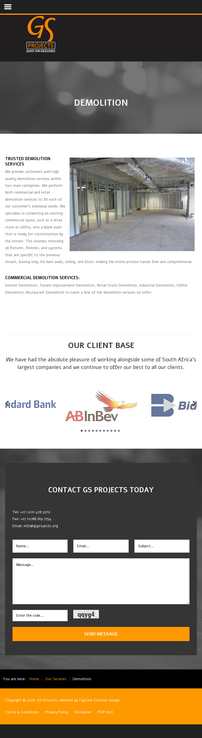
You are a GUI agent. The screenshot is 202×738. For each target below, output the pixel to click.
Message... (101, 581)
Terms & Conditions (22, 712)
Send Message (101, 634)
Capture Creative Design (99, 700)
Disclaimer (82, 712)
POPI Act (105, 712)
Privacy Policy (56, 712)
